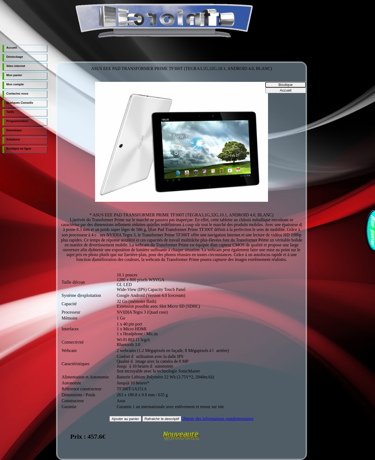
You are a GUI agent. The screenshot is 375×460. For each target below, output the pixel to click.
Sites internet (15, 66)
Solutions (13, 139)
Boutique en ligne (18, 148)
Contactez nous (17, 93)
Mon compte (15, 84)
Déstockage (14, 56)
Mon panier (14, 75)
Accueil (11, 47)
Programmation (17, 121)
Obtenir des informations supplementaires (217, 418)
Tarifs (10, 111)
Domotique (14, 130)
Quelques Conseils (19, 102)
